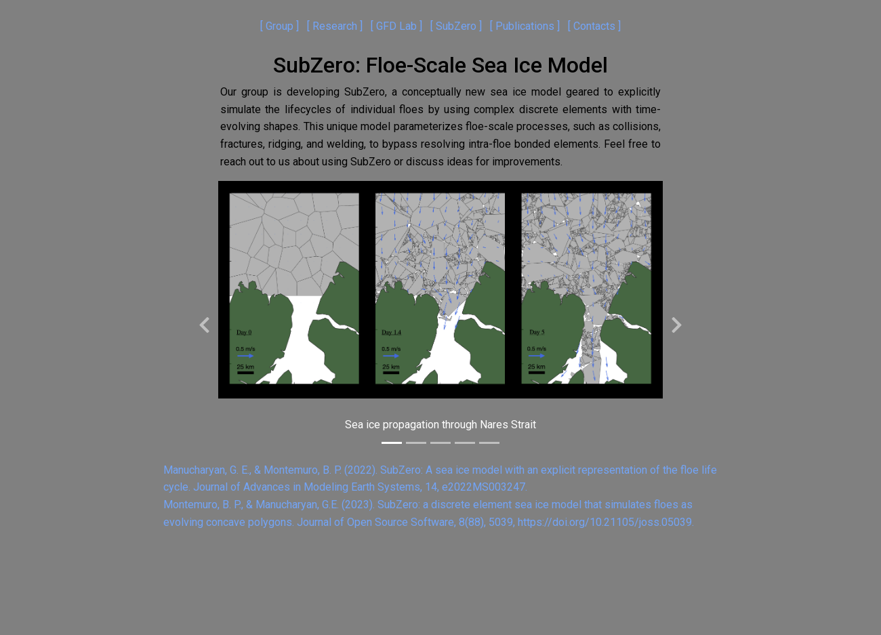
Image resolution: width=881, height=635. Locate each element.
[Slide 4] (465, 443)
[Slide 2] (416, 443)
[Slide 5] (489, 443)
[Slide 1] (392, 443)
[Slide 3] (440, 443)
